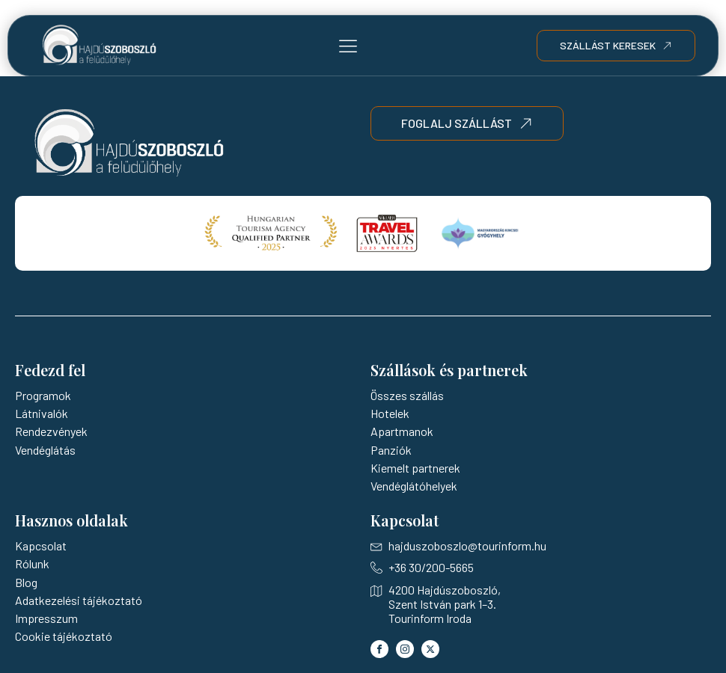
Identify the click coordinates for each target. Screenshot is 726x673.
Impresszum (46, 618)
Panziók (391, 450)
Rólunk (32, 563)
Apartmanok (401, 431)
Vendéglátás (45, 450)
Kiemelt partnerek (415, 468)
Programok (43, 395)
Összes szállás (407, 395)
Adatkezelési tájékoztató (78, 600)
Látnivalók (41, 413)
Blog (26, 582)
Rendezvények (51, 431)
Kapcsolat (41, 545)
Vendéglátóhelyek (413, 486)
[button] (348, 45)
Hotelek (389, 413)
